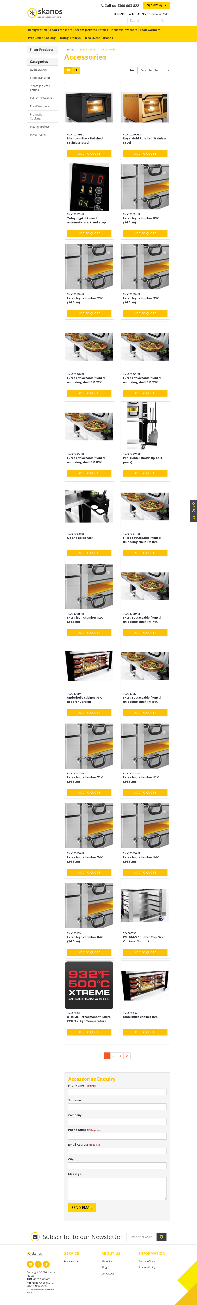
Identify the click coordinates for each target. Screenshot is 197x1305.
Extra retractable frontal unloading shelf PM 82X (142, 540)
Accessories (109, 49)
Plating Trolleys (70, 38)
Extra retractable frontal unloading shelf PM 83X (86, 460)
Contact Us (134, 14)
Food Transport (61, 30)
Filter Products (41, 50)
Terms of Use (147, 1261)
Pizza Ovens (92, 38)
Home (70, 49)
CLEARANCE (119, 14)
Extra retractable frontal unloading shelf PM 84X (142, 699)
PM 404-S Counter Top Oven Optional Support (144, 939)
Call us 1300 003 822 (120, 5)
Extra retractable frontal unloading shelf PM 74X (142, 619)
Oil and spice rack (80, 538)
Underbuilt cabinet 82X (140, 1017)
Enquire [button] (194, 510)
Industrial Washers (124, 30)
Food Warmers (150, 30)
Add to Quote (89, 153)
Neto (29, 1292)
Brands (108, 38)
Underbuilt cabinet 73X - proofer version (85, 699)
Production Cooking (42, 38)
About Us (106, 1261)
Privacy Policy (147, 1267)
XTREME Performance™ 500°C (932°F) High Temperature (89, 1019)
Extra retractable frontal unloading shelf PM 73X (142, 380)
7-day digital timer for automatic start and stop (86, 220)
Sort (132, 70)
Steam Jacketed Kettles (91, 30)
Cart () (154, 5)
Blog (104, 1267)
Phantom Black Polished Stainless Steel (85, 140)
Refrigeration (37, 30)
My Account (71, 1261)
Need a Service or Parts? (155, 14)
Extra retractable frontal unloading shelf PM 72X (86, 380)
